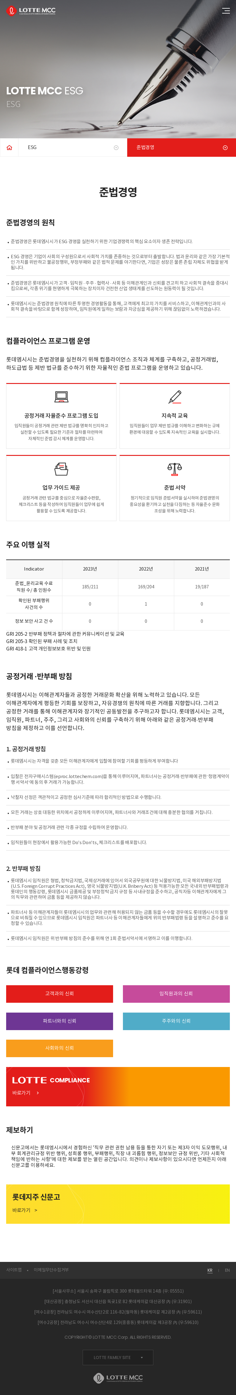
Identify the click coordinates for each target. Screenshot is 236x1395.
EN (227, 1270)
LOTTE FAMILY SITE (119, 1357)
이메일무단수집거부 (51, 1270)
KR (210, 1270)
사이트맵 (14, 1270)
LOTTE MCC (30, 11)
